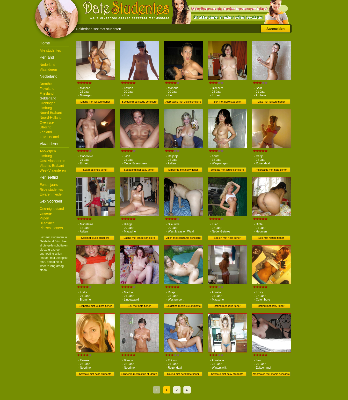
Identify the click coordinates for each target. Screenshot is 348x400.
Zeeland (46, 132)
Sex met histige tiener (271, 237)
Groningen (47, 103)
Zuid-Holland (49, 137)
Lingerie (46, 213)
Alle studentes (50, 50)
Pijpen (44, 218)
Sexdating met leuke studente (183, 305)
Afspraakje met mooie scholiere (271, 373)
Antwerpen (48, 151)
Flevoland (47, 89)
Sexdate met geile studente (95, 373)
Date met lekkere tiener (271, 101)
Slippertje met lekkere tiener (95, 305)
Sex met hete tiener (139, 305)
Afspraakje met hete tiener (271, 169)
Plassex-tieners (51, 228)
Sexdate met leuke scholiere (227, 169)
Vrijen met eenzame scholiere (183, 237)
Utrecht (45, 127)
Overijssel (47, 122)
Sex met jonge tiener (95, 169)
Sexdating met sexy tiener (139, 169)
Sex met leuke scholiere (95, 237)
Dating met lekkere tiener (95, 101)
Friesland (47, 93)
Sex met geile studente (227, 101)
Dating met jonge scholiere (139, 237)
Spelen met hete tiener (227, 237)
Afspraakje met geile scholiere (183, 101)
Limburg (46, 108)
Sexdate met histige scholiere (139, 101)
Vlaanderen (48, 69)
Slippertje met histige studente (139, 373)
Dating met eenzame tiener (183, 373)
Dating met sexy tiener (271, 305)
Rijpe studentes (51, 189)
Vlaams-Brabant (52, 166)
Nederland (47, 65)
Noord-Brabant (51, 113)
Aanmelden (275, 29)
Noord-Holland (50, 117)
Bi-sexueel (47, 223)
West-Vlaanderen (53, 170)
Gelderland (48, 98)
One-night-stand (52, 209)
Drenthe (46, 84)
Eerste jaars (49, 185)
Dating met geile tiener (227, 305)
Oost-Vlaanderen (52, 161)
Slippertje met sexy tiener (183, 169)
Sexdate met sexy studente (227, 373)
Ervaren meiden (52, 194)
